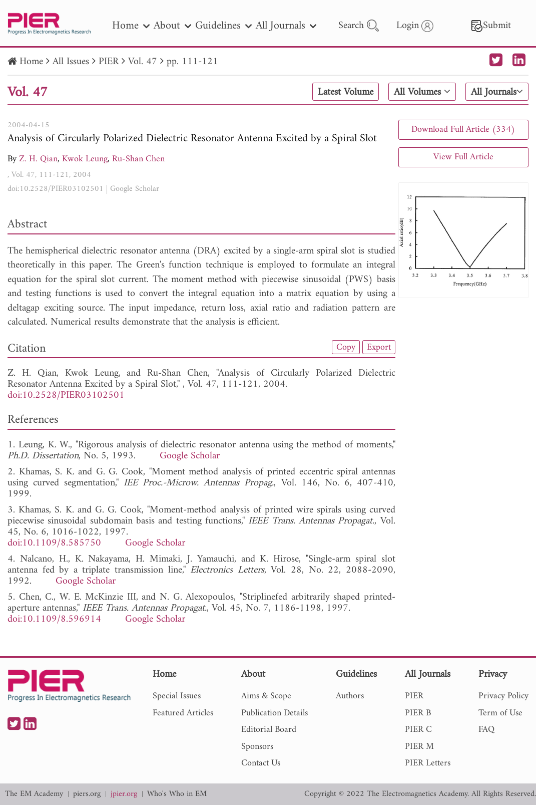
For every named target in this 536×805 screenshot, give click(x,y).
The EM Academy (34, 794)
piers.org (87, 794)
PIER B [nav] (418, 713)
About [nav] (172, 26)
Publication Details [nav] (274, 713)
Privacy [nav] (492, 675)
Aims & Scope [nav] (266, 696)
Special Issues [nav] (177, 696)
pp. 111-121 (192, 62)
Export (379, 347)
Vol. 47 (142, 62)
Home (31, 62)
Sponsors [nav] (257, 746)
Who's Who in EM (177, 794)
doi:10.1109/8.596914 (54, 619)
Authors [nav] (350, 696)
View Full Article (463, 157)
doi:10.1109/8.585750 (54, 543)
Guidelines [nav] (223, 26)
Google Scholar (134, 189)
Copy (345, 347)
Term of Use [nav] (500, 713)
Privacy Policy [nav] (503, 696)
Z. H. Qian (38, 159)
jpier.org (124, 794)
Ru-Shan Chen (138, 159)
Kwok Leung (85, 159)
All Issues (71, 62)
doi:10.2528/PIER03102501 (56, 189)
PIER (109, 62)
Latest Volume (345, 92)
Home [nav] (131, 26)
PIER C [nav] (418, 729)
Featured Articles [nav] (183, 713)
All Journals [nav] (286, 26)
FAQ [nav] (486, 729)
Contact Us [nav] (260, 763)
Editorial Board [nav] (268, 729)
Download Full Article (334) (463, 129)
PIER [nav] (414, 696)
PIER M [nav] (419, 746)
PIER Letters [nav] (427, 763)
